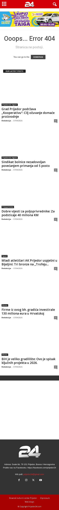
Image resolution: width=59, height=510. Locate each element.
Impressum (45, 498)
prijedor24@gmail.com (33, 474)
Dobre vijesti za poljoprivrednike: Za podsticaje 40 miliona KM (28, 213)
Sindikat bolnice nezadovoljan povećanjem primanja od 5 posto (26, 164)
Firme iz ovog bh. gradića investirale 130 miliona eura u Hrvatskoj (28, 311)
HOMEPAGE (38, 57)
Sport (4, 256)
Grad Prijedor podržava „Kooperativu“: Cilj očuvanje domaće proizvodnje (28, 113)
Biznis (4, 305)
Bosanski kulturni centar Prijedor (23, 498)
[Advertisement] (29, 410)
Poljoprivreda (7, 207)
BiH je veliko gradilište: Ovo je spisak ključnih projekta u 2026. (28, 361)
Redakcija (6, 120)
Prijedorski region (9, 105)
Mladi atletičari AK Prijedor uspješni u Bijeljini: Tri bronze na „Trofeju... (29, 262)
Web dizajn (29, 502)
